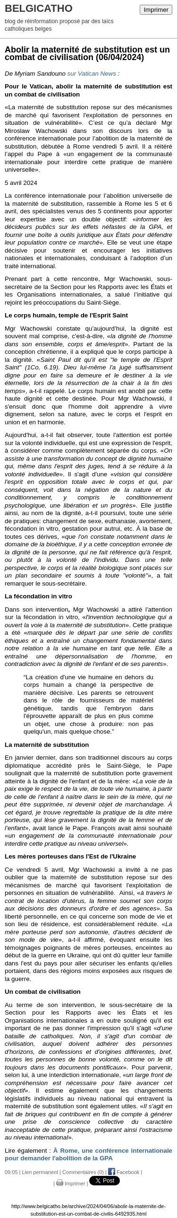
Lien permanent (40, 1172)
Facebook (123, 1172)
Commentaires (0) (83, 1172)
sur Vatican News (91, 73)
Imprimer (156, 9)
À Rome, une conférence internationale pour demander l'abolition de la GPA (88, 1154)
